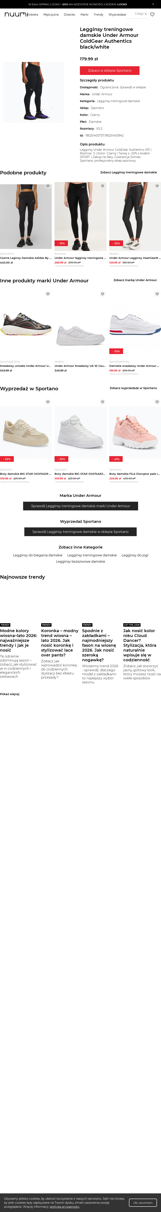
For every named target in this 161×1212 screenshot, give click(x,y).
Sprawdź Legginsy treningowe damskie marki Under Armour (80, 510)
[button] (77, 4)
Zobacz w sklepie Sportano (109, 71)
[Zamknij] (153, 4)
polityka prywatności (64, 1207)
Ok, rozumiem (142, 1202)
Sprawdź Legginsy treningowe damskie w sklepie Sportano (80, 536)
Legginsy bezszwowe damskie (80, 565)
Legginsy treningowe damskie (92, 559)
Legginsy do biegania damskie (37, 559)
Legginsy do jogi (135, 559)
